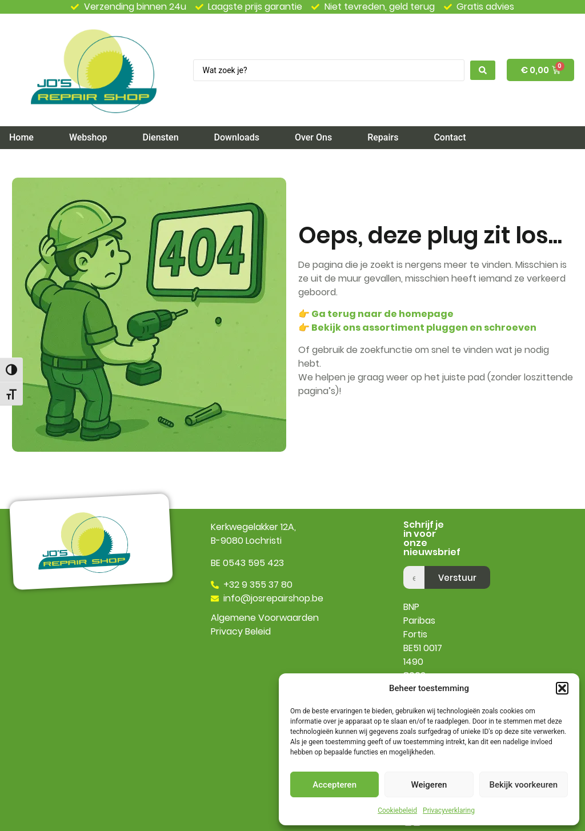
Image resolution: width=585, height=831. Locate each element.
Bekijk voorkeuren (523, 785)
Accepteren (334, 785)
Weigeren (429, 785)
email (415, 561)
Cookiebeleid (397, 810)
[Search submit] (482, 70)
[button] (562, 688)
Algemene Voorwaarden (265, 617)
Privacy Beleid (241, 631)
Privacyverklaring (449, 810)
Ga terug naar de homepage (382, 313)
